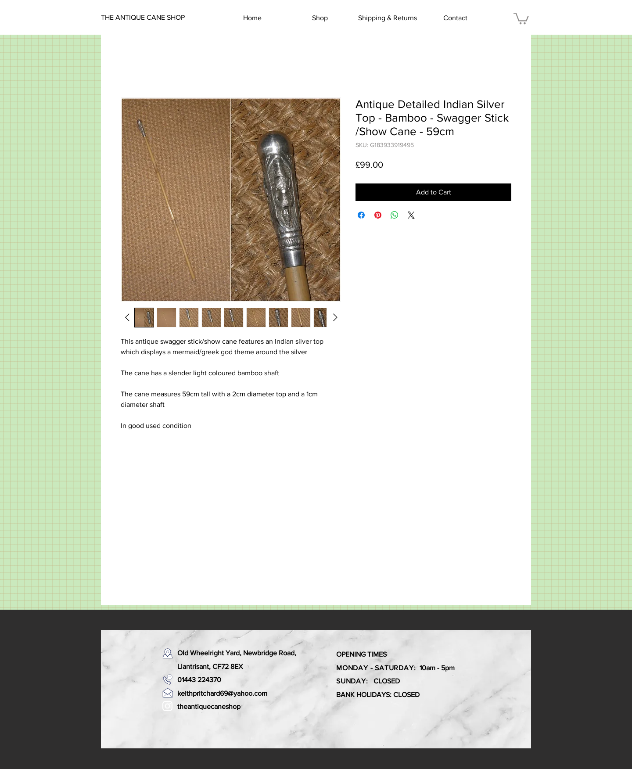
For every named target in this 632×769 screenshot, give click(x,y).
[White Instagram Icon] (167, 706)
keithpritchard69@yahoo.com (222, 693)
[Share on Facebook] (361, 215)
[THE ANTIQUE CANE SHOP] (143, 17)
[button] (521, 17)
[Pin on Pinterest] (378, 215)
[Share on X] (411, 215)
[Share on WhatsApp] (394, 215)
